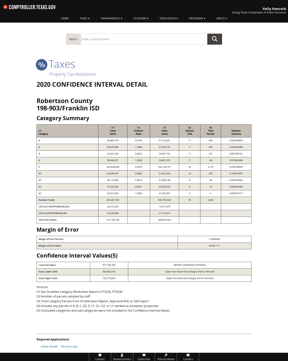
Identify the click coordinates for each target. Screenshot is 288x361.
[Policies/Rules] (166, 357)
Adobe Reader (49, 346)
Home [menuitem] (65, 18)
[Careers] (188, 357)
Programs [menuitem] (196, 18)
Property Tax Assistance (72, 74)
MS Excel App (69, 346)
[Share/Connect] (122, 357)
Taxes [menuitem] (83, 18)
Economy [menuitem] (140, 18)
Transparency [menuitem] (110, 18)
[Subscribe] (144, 357)
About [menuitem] (220, 18)
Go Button (214, 39)
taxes (56, 64)
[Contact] (100, 357)
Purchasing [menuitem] (168, 18)
